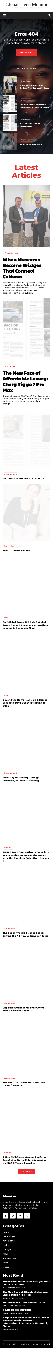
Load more (26, 1171)
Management (26, 119)
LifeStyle (8, 848)
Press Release (26, 81)
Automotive (26, 100)
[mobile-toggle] (4, 15)
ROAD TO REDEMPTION (31, 144)
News (6, 618)
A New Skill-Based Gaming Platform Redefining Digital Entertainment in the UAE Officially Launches (24, 1160)
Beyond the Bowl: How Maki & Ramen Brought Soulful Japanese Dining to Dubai (25, 703)
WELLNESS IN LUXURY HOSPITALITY (30, 125)
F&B (6, 695)
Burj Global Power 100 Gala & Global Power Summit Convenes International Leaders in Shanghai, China (26, 625)
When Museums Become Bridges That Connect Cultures (34, 86)
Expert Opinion (27, 140)
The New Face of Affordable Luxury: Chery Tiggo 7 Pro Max (34, 105)
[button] (49, 15)
